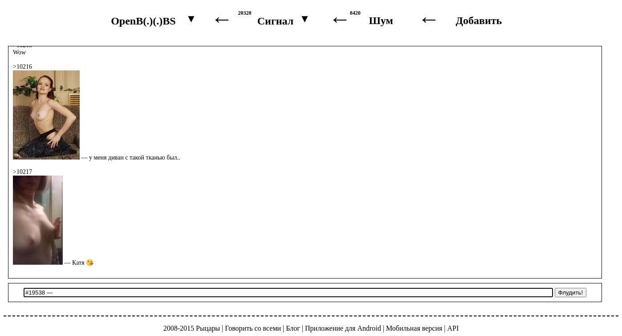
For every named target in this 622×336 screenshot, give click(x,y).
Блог (293, 328)
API (453, 328)
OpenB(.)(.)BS (143, 21)
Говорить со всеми (253, 328)
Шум (381, 20)
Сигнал (275, 21)
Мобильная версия (414, 328)
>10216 (22, 66)
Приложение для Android (343, 328)
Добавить (479, 20)
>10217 (22, 171)
